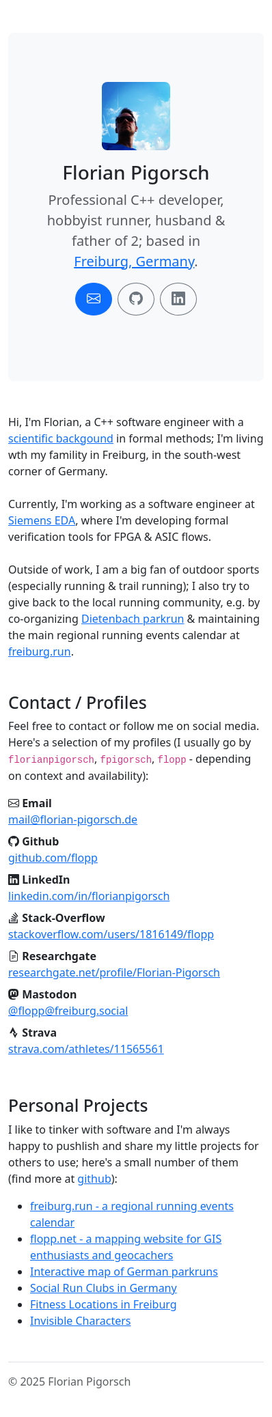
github (94, 1178)
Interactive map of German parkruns (124, 1271)
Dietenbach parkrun (132, 618)
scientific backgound (60, 438)
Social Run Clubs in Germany (103, 1287)
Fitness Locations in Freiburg (103, 1304)
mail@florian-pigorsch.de (72, 819)
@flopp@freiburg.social (68, 1010)
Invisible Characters (80, 1320)
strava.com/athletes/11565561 (86, 1048)
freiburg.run (39, 651)
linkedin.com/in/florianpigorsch (88, 895)
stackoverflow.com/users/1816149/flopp (111, 934)
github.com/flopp (53, 857)
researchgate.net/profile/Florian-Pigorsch (114, 972)
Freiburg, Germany (134, 261)
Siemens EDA (41, 520)
